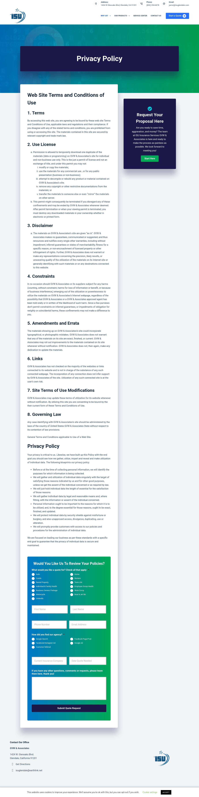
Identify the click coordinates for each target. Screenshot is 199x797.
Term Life (78, 582)
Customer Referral (43, 647)
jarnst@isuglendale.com (179, 5)
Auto (38, 574)
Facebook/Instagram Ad (46, 643)
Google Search (42, 639)
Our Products (122, 16)
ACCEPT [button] (166, 792)
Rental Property (42, 582)
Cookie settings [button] (150, 792)
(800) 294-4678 (152, 5)
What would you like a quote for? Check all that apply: (60, 570)
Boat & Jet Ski (80, 594)
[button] (150, 158)
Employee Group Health (84, 586)
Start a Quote (177, 16)
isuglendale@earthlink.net (29, 769)
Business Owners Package (46, 590)
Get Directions (23, 763)
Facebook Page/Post (83, 639)
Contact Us (156, 16)
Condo (38, 578)
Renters (78, 578)
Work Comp (79, 590)
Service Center (140, 16)
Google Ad (79, 643)
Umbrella (39, 598)
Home (77, 574)
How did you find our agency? (48, 634)
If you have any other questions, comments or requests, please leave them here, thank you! (67, 672)
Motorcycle (40, 594)
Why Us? (106, 16)
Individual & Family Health (46, 586)
